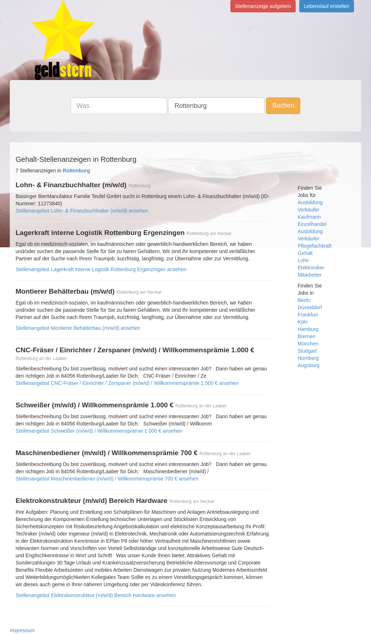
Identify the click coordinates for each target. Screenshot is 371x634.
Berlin (304, 300)
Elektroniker (311, 267)
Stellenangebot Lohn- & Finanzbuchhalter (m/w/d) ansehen (82, 211)
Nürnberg (308, 358)
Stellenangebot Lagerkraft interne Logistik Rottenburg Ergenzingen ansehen (101, 269)
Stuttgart (307, 351)
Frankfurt (308, 315)
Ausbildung (310, 202)
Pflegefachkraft (315, 246)
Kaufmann (309, 217)
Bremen (307, 336)
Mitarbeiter (310, 275)
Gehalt (305, 253)
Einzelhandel (312, 224)
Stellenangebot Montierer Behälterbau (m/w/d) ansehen (78, 328)
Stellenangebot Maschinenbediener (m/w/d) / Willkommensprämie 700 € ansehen (107, 479)
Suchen (283, 105)
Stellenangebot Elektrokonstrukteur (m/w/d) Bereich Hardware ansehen (96, 595)
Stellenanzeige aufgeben (263, 6)
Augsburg (309, 365)
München (308, 344)
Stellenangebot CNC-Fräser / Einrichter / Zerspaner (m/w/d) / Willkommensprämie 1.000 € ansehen (127, 383)
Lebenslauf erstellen (326, 6)
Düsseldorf (310, 307)
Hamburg (308, 329)
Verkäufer (309, 210)
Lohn (303, 260)
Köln (303, 322)
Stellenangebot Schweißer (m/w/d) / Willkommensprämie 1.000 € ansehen (99, 431)
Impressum (22, 630)
